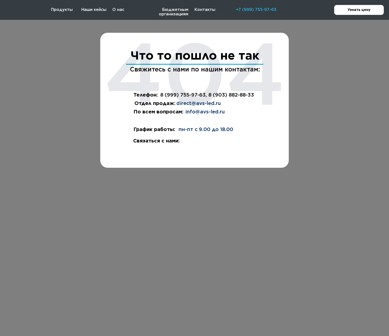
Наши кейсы (93, 9)
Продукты (62, 9)
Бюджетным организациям (173, 11)
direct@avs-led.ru (198, 103)
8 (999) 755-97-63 (183, 95)
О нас (118, 9)
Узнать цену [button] (366, 10)
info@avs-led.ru (205, 112)
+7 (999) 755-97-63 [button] (256, 9)
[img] (16, 10)
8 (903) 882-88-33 (231, 95)
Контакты (204, 9)
